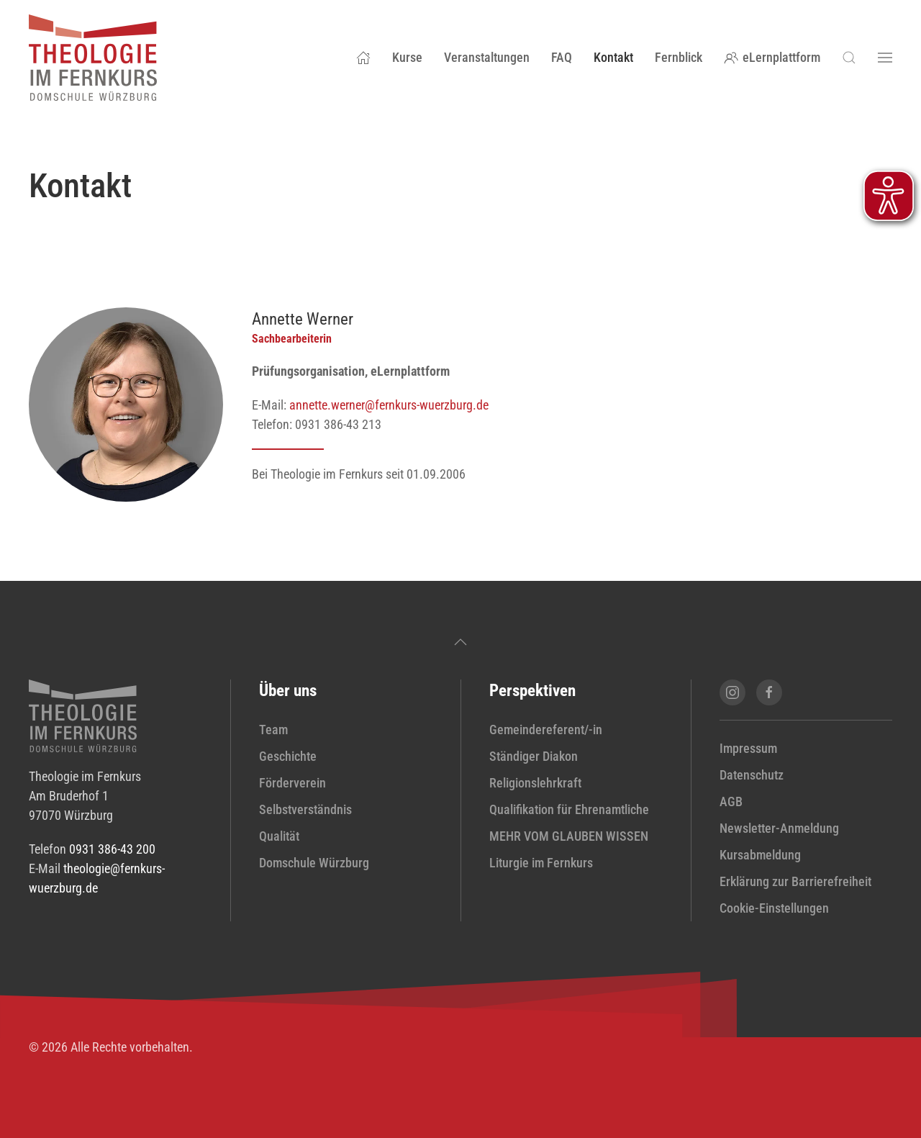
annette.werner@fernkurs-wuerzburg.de (389, 404)
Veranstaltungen (487, 57)
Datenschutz (752, 774)
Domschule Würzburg (314, 862)
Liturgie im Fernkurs (541, 862)
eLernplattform (772, 57)
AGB (731, 801)
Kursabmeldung (760, 854)
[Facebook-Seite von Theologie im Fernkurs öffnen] (769, 692)
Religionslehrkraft (535, 782)
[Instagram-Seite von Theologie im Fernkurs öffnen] (732, 692)
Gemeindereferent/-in (545, 729)
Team (273, 729)
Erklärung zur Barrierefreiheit (795, 881)
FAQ (561, 57)
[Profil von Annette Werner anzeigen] (126, 402)
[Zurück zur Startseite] (93, 57)
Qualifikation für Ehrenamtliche (569, 809)
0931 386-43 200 (112, 849)
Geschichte (288, 756)
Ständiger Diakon (533, 756)
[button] (849, 57)
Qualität (279, 836)
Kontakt (613, 57)
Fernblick (678, 57)
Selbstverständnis (305, 809)
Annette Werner (302, 319)
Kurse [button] (407, 57)
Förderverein (292, 782)
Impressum (748, 748)
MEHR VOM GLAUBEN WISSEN (568, 836)
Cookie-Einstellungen (774, 908)
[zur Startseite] (83, 714)
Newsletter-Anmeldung (779, 828)
